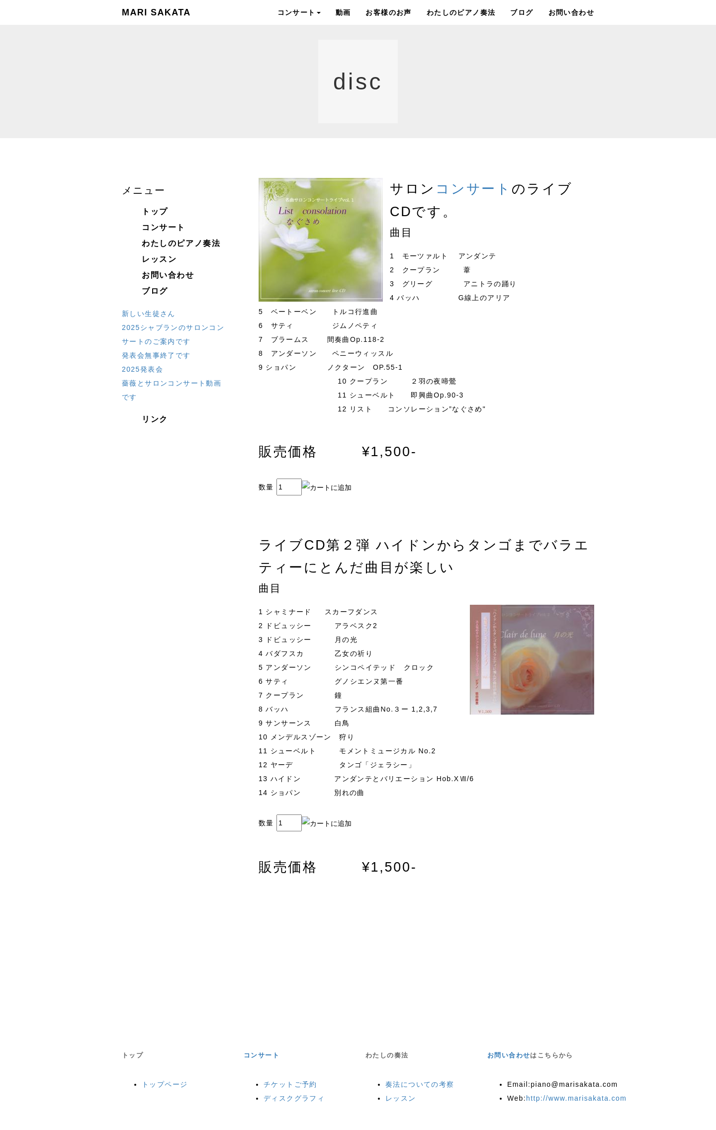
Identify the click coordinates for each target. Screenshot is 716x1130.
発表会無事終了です (156, 355)
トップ (155, 211)
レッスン (159, 259)
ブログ (521, 12)
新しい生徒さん (149, 314)
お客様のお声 (388, 12)
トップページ (164, 1084)
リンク (155, 419)
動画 (343, 12)
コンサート (299, 12)
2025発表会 (142, 369)
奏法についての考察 (419, 1084)
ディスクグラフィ (294, 1098)
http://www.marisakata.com (576, 1098)
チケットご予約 (290, 1084)
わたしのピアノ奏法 (461, 12)
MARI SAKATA (156, 12)
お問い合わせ (571, 12)
